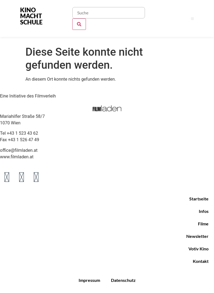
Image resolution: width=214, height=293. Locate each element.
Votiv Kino (198, 248)
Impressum (89, 280)
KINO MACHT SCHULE (31, 16)
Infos (204, 211)
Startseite (199, 198)
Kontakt (201, 261)
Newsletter (197, 236)
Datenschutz (123, 280)
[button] (192, 18)
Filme (203, 223)
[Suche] (79, 24)
